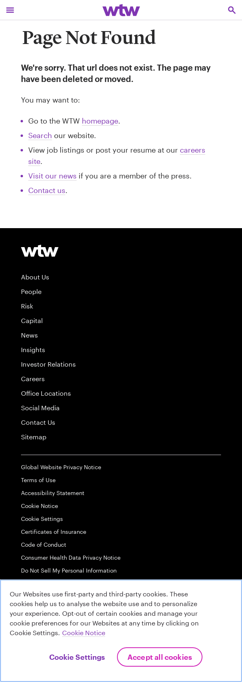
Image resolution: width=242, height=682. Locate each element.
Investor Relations (48, 364)
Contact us (46, 190)
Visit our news (52, 175)
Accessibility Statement (52, 492)
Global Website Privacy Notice (61, 467)
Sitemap (33, 437)
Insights (33, 349)
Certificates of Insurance (53, 531)
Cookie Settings (42, 518)
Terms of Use (38, 479)
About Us (35, 277)
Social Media (40, 407)
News (29, 335)
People (31, 291)
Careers (33, 378)
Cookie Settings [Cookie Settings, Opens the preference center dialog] (77, 657)
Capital (32, 320)
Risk (27, 306)
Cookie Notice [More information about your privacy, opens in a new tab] (83, 632)
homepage (100, 120)
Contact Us (38, 422)
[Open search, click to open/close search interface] (232, 10)
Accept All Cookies (159, 657)
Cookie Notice (39, 505)
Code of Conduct (43, 544)
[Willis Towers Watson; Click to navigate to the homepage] (121, 9)
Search (40, 135)
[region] (121, 630)
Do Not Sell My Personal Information (69, 570)
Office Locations (46, 393)
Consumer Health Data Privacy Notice (71, 557)
